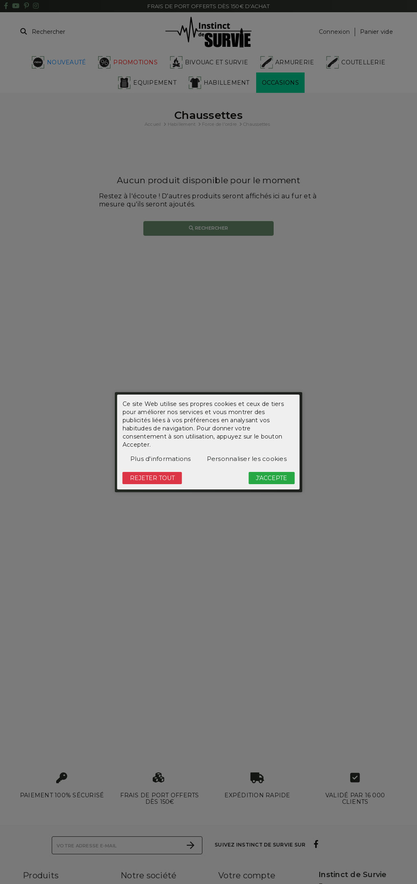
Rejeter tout (152, 478)
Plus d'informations (160, 459)
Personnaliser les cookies (247, 459)
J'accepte (271, 478)
